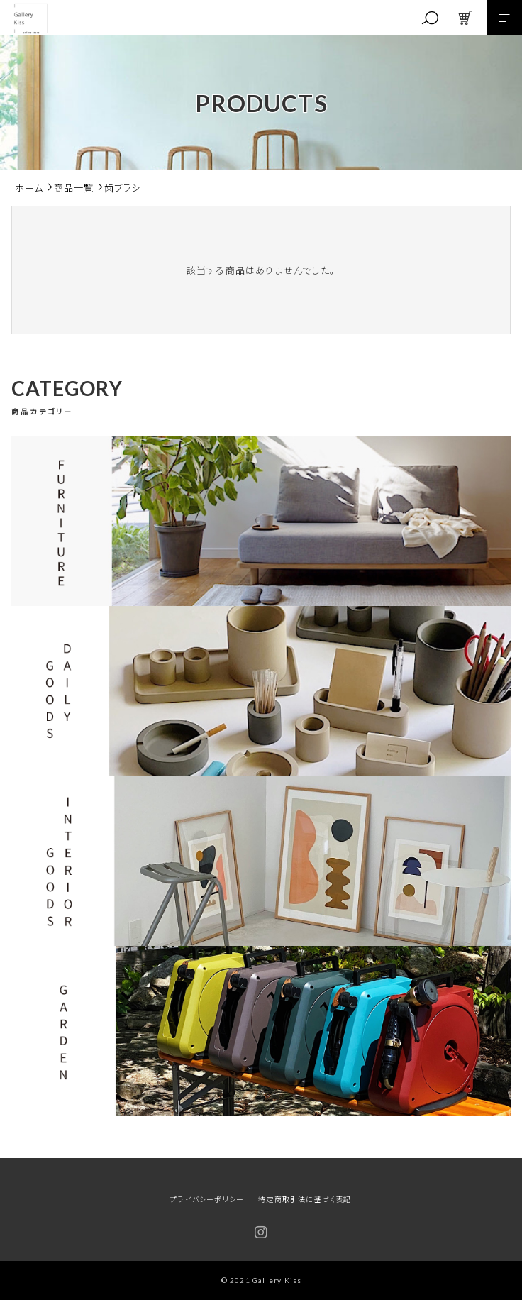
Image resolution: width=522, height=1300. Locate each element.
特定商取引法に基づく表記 (304, 1199)
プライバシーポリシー (207, 1199)
